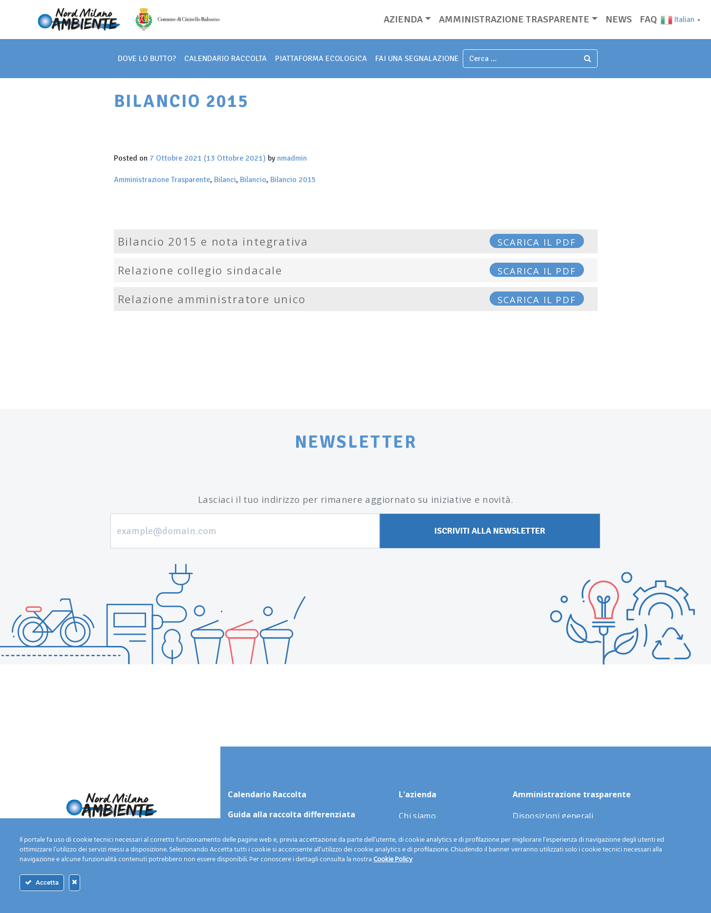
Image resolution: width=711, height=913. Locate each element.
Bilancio (253, 180)
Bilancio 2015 (293, 180)
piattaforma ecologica (321, 58)
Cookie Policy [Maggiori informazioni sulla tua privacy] (392, 859)
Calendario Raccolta (225, 58)
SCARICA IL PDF (536, 242)
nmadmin (292, 158)
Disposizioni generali (553, 815)
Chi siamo (417, 815)
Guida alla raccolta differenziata (291, 814)
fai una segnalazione (417, 58)
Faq (648, 19)
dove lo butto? (147, 58)
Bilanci (225, 180)
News (618, 19)
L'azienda (417, 794)
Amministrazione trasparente (514, 19)
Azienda (403, 19)
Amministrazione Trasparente (162, 180)
